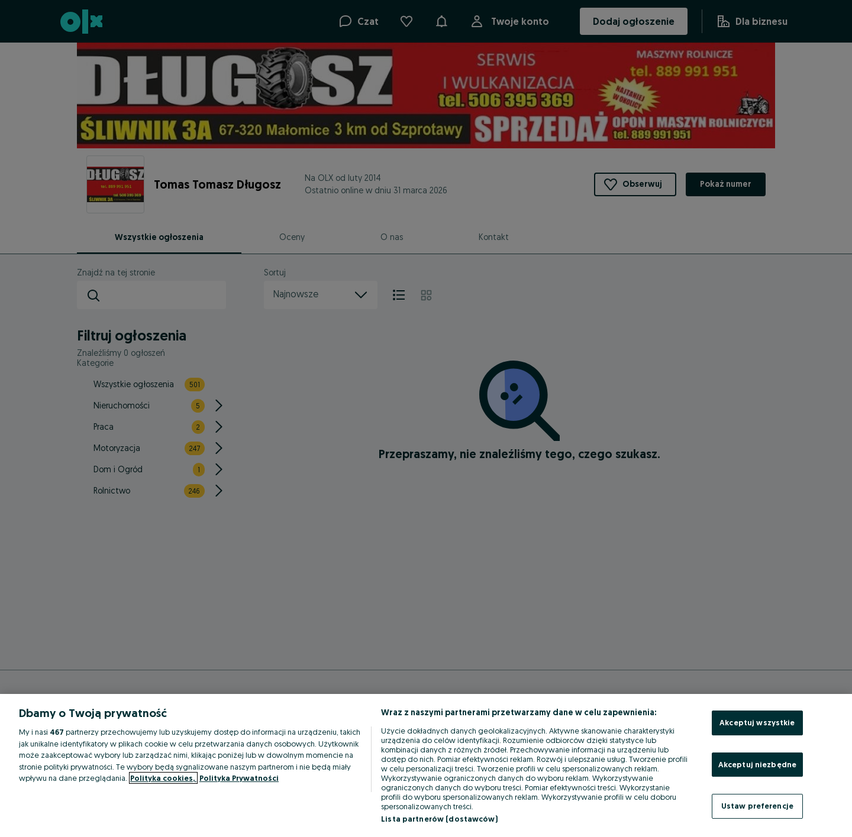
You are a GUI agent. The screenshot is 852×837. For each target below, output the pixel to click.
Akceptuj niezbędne (757, 764)
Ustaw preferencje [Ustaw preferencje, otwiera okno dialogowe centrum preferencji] (757, 805)
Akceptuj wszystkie (757, 722)
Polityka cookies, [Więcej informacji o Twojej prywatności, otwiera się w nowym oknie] (163, 778)
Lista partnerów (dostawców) (439, 818)
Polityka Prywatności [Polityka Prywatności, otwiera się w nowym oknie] (239, 778)
